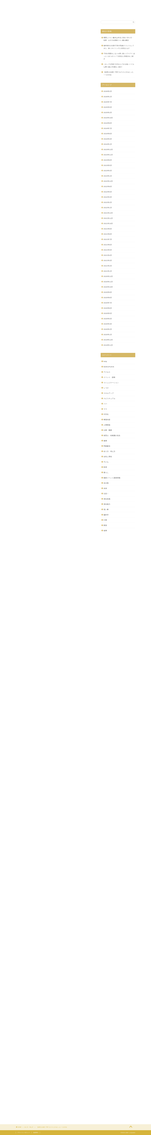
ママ (105, 409)
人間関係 (107, 425)
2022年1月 (108, 207)
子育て (22, 974)
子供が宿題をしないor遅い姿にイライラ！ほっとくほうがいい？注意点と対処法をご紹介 (119, 56)
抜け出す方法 (31, 974)
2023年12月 (108, 149)
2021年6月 (108, 245)
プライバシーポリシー (23, 1132)
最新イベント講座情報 (112, 478)
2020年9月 (108, 292)
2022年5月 (108, 192)
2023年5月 (108, 165)
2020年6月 (108, 308)
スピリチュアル (109, 398)
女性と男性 (108, 456)
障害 (105, 525)
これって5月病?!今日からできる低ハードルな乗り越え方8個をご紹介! (119, 65)
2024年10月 (108, 118)
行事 (105, 520)
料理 (105, 467)
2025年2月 (108, 112)
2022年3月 (108, 197)
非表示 (59, 126)
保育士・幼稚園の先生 (112, 435)
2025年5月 (108, 107)
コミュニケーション (111, 382)
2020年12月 (108, 276)
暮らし (106, 472)
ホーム (49, 15)
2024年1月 (108, 144)
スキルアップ (109, 393)
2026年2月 (108, 91)
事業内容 (107, 419)
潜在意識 (107, 499)
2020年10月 (108, 287)
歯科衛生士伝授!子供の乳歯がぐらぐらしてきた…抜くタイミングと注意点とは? (119, 47)
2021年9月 (108, 229)
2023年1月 (108, 176)
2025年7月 (108, 102)
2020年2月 (108, 329)
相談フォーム (24, 946)
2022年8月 (108, 186)
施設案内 (73, 15)
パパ (105, 404)
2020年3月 (108, 324)
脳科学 (106, 515)
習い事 (106, 509)
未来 (105, 488)
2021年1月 (108, 271)
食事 (105, 530)
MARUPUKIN (109, 367)
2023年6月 (108, 160)
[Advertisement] (55, 1005)
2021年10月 (108, 223)
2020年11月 (108, 282)
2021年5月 (108, 250)
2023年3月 (108, 170)
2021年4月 (108, 255)
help (105, 361)
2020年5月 (108, 313)
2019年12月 (108, 340)
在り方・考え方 (24, 28)
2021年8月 (108, 234)
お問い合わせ (99, 15)
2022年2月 (108, 202)
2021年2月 (108, 266)
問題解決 (107, 446)
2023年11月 (108, 155)
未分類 (106, 483)
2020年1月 (108, 334)
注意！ (106, 493)
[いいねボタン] (21, 966)
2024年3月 (108, 139)
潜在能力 (107, 504)
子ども (106, 462)
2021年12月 (108, 213)
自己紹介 (85, 15)
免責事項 (35, 1132)
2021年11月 (108, 218)
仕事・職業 (108, 430)
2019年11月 (108, 345)
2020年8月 (108, 297)
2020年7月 (108, 303)
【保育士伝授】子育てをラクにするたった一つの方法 (118, 73)
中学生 (106, 414)
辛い (39, 974)
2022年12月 (108, 181)
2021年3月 (108, 260)
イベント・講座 (109, 377)
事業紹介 (61, 15)
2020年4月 (108, 319)
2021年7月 (108, 239)
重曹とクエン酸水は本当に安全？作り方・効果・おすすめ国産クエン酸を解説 (118, 39)
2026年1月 (108, 96)
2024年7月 (108, 128)
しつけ (106, 388)
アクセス (107, 372)
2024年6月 (108, 133)
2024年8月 (108, 123)
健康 (105, 441)
